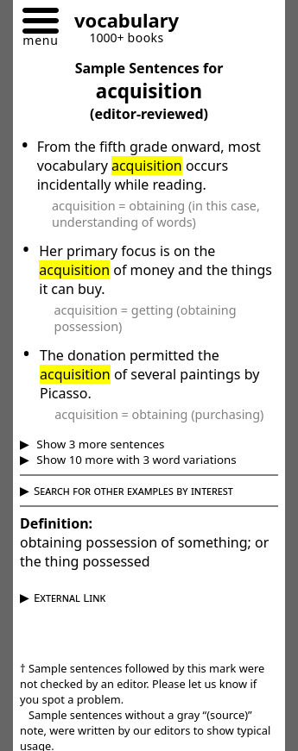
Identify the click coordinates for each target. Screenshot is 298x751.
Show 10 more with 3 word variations (135, 459)
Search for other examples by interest (133, 490)
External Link (69, 597)
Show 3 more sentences (99, 444)
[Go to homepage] (120, 23)
